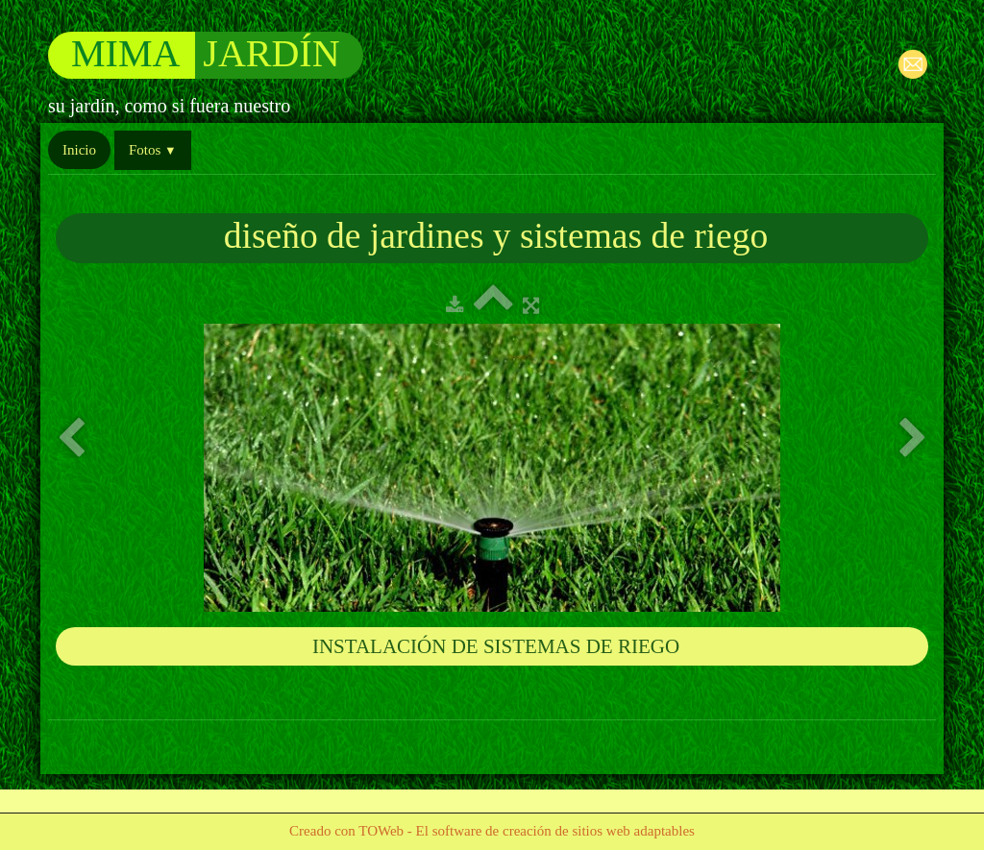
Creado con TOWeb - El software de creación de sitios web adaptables (492, 830)
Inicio (79, 150)
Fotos (153, 150)
